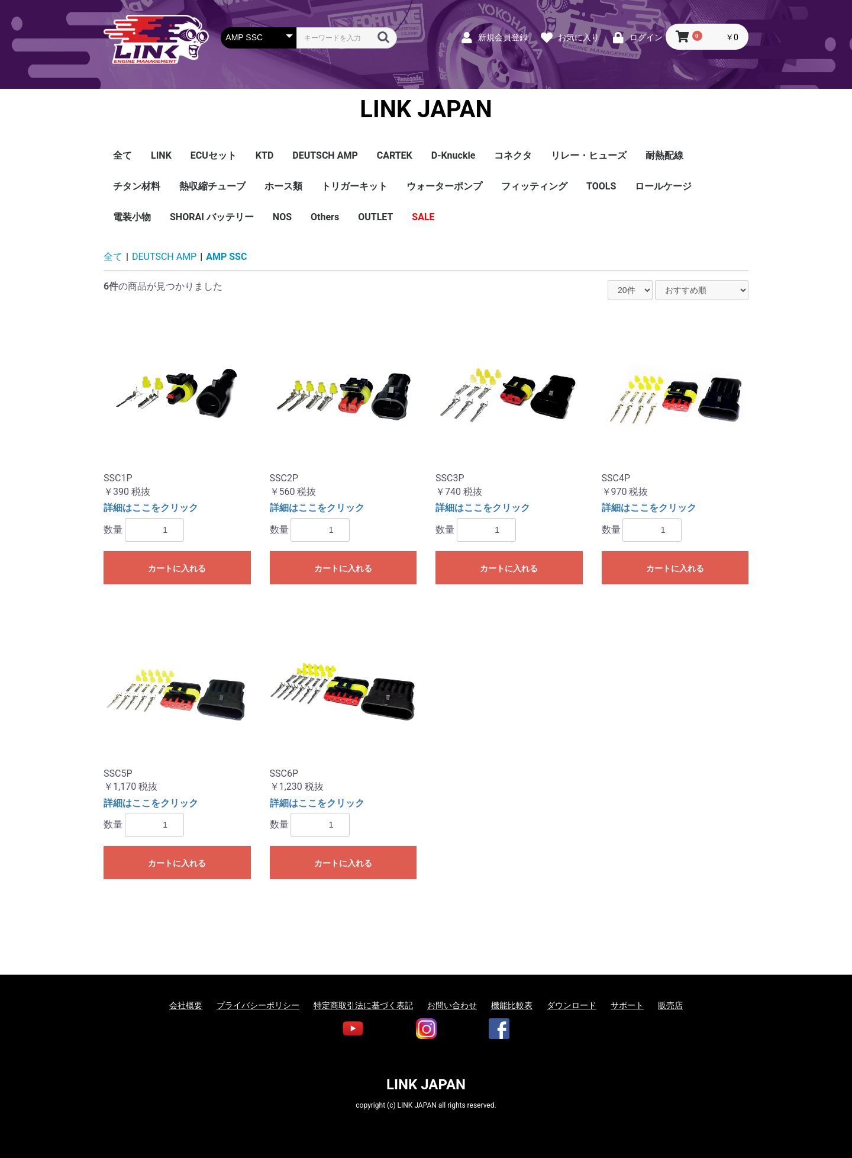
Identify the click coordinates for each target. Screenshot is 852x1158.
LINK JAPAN (426, 109)
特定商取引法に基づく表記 (363, 1005)
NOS (282, 217)
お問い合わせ (452, 1005)
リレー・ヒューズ (589, 155)
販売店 (670, 1005)
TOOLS (601, 186)
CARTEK (394, 155)
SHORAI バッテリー (212, 217)
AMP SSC (226, 256)
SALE (423, 217)
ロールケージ (663, 186)
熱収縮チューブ (212, 186)
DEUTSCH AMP (324, 155)
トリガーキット (354, 186)
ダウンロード (571, 1005)
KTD (264, 155)
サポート (627, 1005)
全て (122, 155)
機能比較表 (511, 1005)
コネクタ (513, 155)
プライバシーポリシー (258, 1005)
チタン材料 (136, 186)
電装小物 (132, 217)
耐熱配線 (664, 155)
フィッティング (534, 186)
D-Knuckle (453, 155)
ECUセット (214, 155)
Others (325, 217)
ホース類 (283, 186)
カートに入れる (177, 568)
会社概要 (185, 1005)
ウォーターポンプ (444, 186)
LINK (161, 155)
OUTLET (375, 217)
